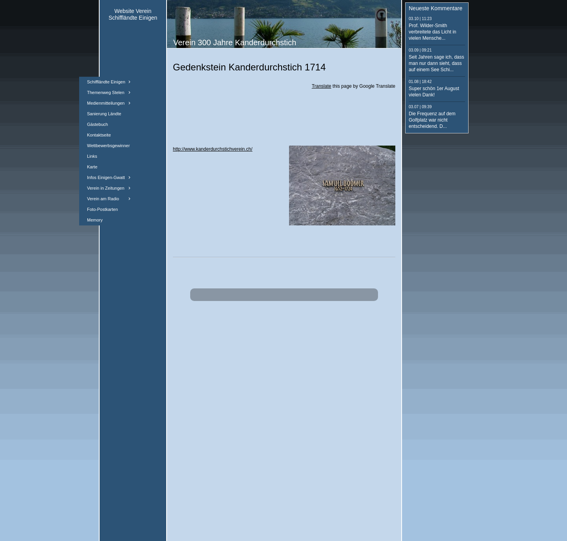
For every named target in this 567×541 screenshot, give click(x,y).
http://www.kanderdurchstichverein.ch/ (212, 149)
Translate (322, 86)
